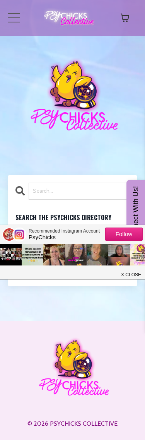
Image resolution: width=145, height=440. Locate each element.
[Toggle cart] (125, 18)
